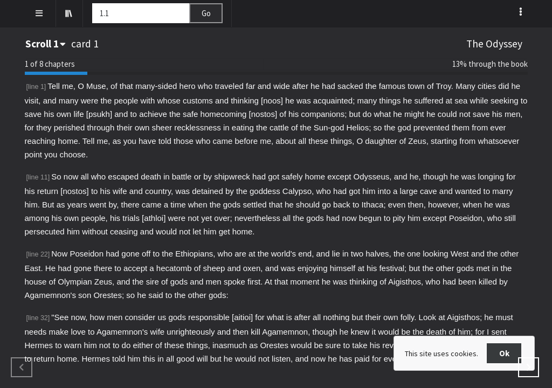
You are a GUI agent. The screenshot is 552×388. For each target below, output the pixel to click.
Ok (504, 353)
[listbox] (521, 11)
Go (206, 13)
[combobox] (46, 44)
